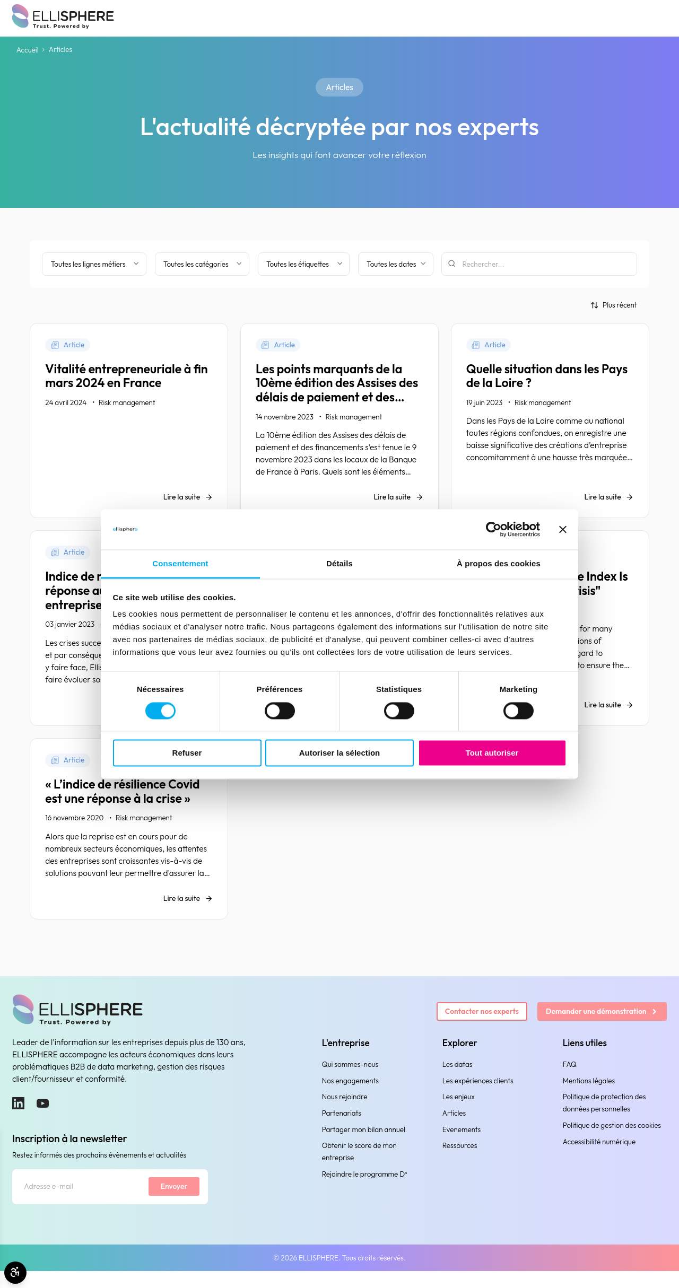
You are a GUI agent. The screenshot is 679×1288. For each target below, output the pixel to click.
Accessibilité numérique (599, 1156)
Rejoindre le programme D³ (364, 1189)
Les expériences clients (477, 1095)
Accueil (27, 50)
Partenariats (341, 1128)
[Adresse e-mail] (77, 1203)
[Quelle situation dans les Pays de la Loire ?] (550, 423)
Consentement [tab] (180, 563)
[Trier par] (613, 305)
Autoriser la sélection (339, 753)
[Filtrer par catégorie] (202, 264)
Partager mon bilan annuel (363, 1144)
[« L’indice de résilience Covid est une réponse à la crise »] (129, 841)
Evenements (461, 1144)
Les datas (457, 1079)
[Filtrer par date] (395, 264)
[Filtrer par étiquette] (304, 264)
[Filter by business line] (94, 264)
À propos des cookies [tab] (499, 563)
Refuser (187, 753)
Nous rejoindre (345, 1112)
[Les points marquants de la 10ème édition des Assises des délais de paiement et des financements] (339, 423)
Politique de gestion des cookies (612, 1140)
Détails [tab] (339, 563)
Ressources (459, 1160)
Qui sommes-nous (350, 1079)
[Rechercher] (539, 264)
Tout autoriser (492, 753)
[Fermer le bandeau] (563, 529)
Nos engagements (350, 1095)
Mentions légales (589, 1095)
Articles (454, 1128)
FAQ (570, 1079)
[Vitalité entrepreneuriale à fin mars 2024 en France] (129, 423)
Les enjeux (458, 1112)
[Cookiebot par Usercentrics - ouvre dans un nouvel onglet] (493, 529)
